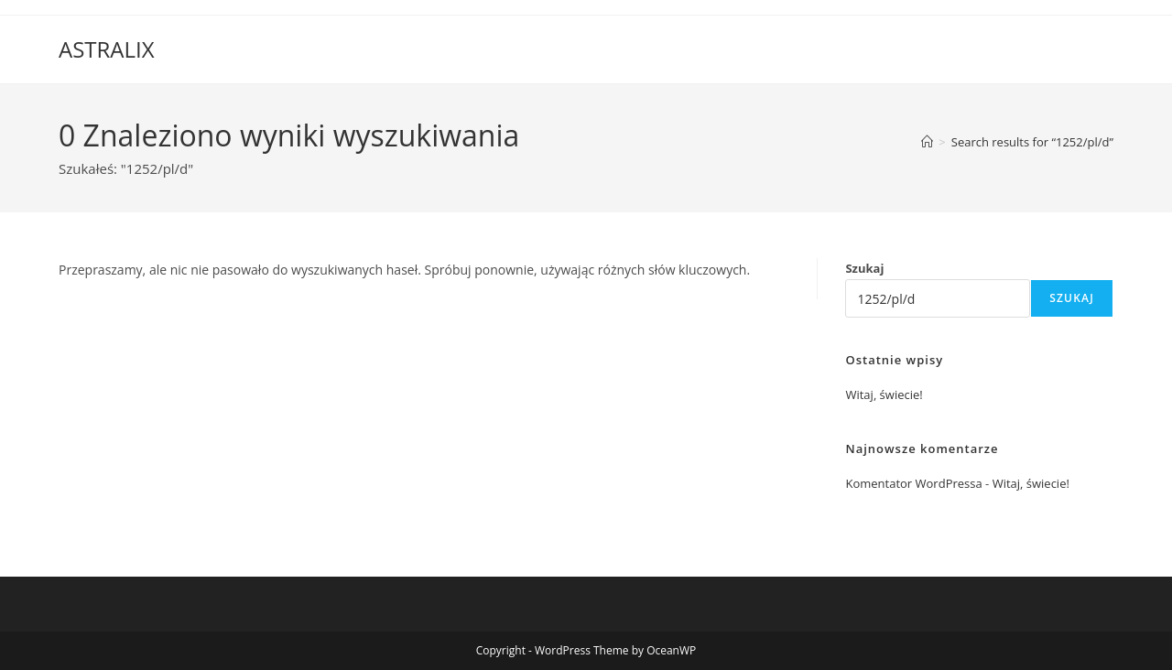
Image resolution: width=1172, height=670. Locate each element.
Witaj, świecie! (883, 394)
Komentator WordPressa (913, 483)
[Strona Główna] (927, 142)
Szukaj (864, 268)
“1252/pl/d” (1032, 142)
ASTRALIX (107, 49)
